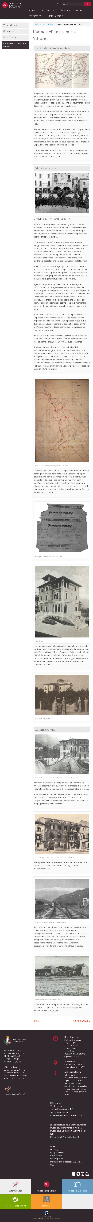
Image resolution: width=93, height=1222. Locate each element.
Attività (64, 10)
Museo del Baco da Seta (15, 1201)
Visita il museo (47, 24)
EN (57, 4)
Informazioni (56, 15)
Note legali (55, 1149)
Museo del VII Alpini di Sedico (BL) (65, 1137)
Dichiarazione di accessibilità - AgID (66, 1162)
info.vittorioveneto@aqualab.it (76, 1078)
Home (32, 10)
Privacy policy (56, 1159)
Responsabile (56, 1156)
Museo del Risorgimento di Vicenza (66, 1128)
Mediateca (35, 15)
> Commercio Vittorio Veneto (15, 1075)
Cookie (53, 1165)
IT (51, 4)
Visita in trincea (10, 25)
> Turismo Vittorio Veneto (14, 1073)
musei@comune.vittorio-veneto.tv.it (66, 1115)
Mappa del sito (57, 1152)
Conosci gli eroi (10, 31)
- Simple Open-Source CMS (50, 1218)
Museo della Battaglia (46, 1186)
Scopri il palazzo (11, 37)
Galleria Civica (46, 1201)
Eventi (79, 10)
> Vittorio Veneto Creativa (14, 1078)
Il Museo (46, 10)
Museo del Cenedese (77, 1186)
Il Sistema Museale (15, 1186)
